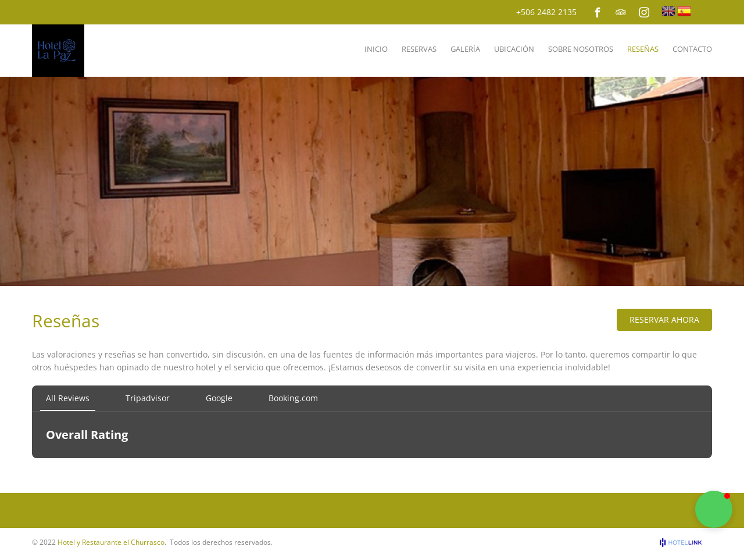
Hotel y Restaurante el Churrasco (111, 542)
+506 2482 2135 (546, 11)
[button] (713, 509)
